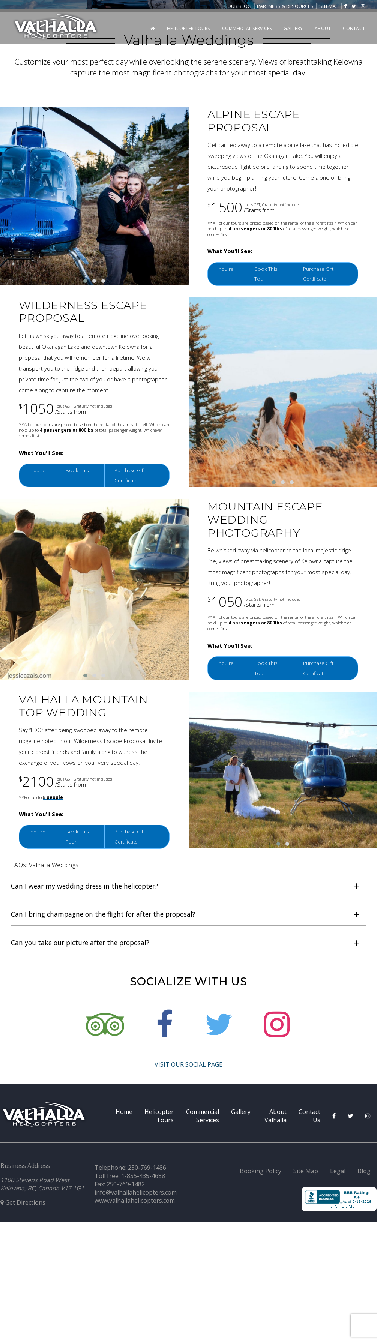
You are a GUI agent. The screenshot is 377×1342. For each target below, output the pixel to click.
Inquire (227, 796)
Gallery (293, 28)
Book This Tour (270, 802)
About (323, 28)
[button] (85, 809)
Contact (354, 28)
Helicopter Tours (188, 28)
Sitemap (329, 6)
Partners (285, 6)
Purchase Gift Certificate (322, 802)
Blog (239, 6)
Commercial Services (247, 28)
